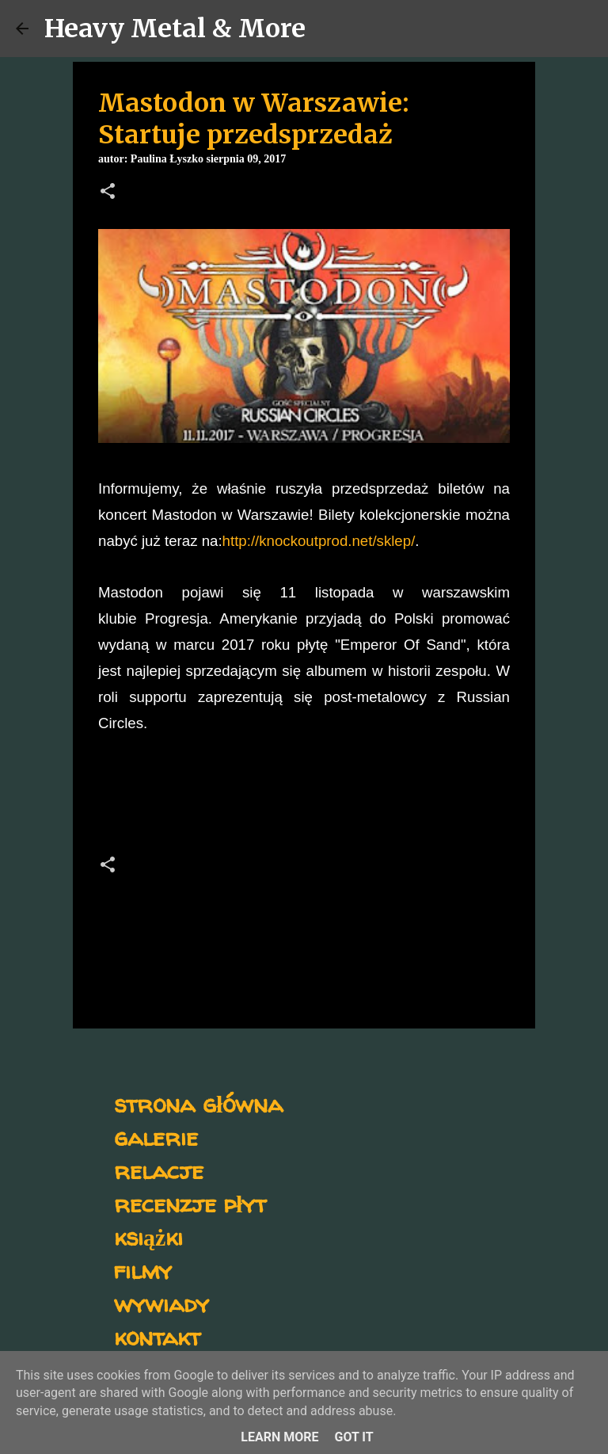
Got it (353, 1436)
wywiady (161, 1303)
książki (148, 1236)
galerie (156, 1136)
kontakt (157, 1336)
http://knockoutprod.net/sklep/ (319, 540)
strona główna (198, 1103)
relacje (158, 1170)
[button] (107, 192)
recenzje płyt (190, 1203)
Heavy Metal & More (175, 28)
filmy (143, 1270)
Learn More (279, 1436)
